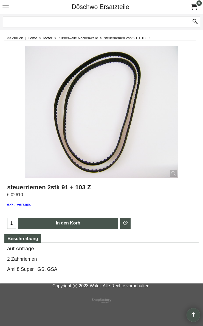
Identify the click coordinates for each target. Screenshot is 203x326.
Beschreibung (22, 238)
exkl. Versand (19, 204)
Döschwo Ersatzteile (100, 6)
